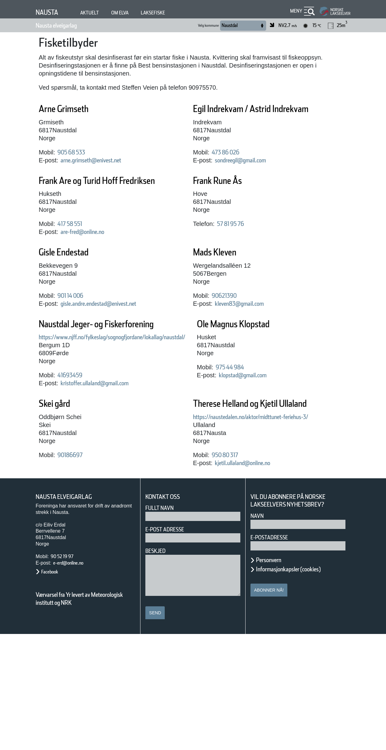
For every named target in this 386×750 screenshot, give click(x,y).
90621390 (227, 319)
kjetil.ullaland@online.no (98, 578)
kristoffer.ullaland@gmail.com (106, 407)
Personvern (273, 675)
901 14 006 (75, 319)
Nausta (49, 12)
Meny (295, 11)
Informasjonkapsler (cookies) (300, 684)
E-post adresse (169, 645)
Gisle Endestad (73, 276)
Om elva (129, 13)
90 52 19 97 (66, 672)
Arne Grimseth (72, 108)
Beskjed (157, 666)
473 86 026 (229, 164)
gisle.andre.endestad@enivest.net (113, 327)
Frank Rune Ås (225, 192)
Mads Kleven (222, 276)
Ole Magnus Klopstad (87, 427)
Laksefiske (166, 13)
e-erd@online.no (73, 678)
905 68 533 (75, 152)
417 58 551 (75, 247)
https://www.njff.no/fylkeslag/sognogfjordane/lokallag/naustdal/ (135, 361)
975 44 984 (75, 471)
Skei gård (214, 427)
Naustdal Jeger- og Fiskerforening (115, 348)
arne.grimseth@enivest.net (102, 160)
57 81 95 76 (235, 235)
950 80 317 (75, 570)
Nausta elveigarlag (64, 25)
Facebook (52, 687)
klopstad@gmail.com (93, 479)
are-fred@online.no (90, 255)
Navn (258, 631)
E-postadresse (273, 653)
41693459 (73, 399)
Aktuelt (95, 13)
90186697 (227, 479)
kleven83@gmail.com (248, 327)
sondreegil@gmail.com (250, 172)
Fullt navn (162, 623)
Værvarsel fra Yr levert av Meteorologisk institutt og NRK (82, 714)
